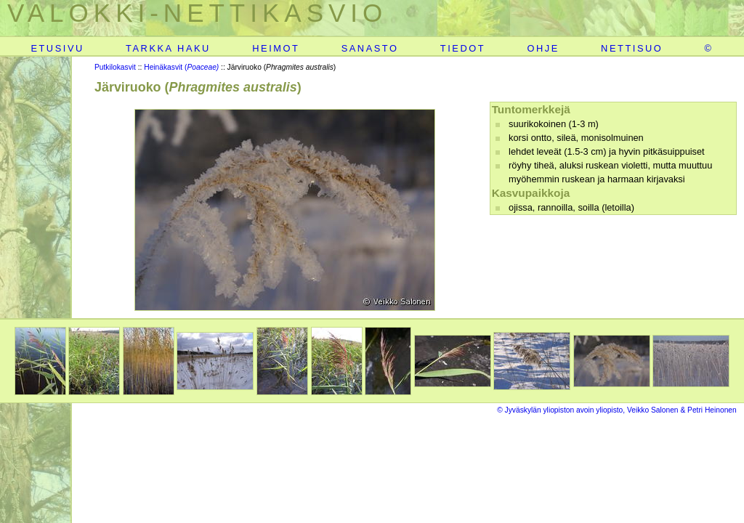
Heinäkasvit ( (181, 67)
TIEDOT (462, 48)
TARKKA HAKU (168, 48)
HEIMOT (275, 48)
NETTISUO (632, 48)
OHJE (543, 48)
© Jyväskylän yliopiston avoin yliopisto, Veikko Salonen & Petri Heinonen (617, 410)
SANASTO (370, 48)
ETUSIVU (57, 48)
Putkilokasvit (115, 67)
